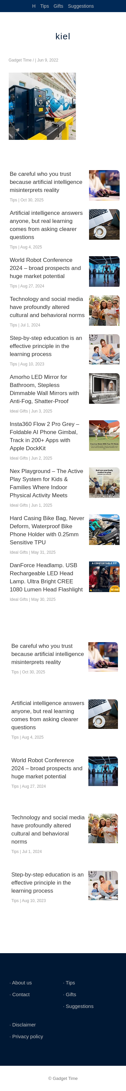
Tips (44, 6)
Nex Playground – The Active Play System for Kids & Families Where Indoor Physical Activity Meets (46, 483)
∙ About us (20, 982)
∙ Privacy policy (26, 1036)
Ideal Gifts (19, 411)
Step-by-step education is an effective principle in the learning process (46, 346)
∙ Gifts (69, 994)
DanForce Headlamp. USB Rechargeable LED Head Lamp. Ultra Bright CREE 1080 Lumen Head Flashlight (46, 577)
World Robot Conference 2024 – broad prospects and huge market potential (45, 268)
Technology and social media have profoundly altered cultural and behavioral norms (47, 307)
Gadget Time (20, 60)
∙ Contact (19, 994)
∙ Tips (69, 982)
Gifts (59, 6)
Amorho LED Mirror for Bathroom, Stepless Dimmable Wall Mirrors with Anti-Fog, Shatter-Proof (44, 389)
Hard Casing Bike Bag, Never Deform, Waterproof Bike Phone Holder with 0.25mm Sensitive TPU (47, 530)
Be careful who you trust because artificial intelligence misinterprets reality (46, 182)
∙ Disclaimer (22, 1024)
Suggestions (81, 6)
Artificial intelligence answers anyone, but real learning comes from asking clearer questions (46, 225)
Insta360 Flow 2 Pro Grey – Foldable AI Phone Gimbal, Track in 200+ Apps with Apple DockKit (44, 436)
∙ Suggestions (78, 1006)
